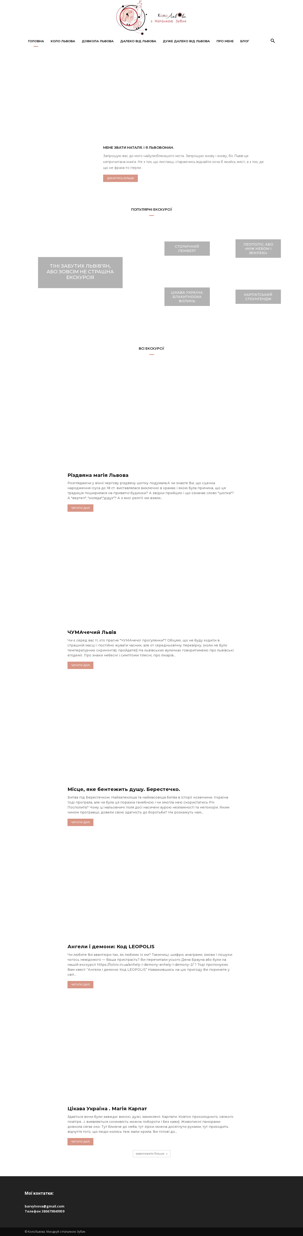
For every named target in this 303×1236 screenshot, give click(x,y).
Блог (244, 41)
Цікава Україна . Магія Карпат (113, 1108)
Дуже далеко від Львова (186, 41)
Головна (36, 41)
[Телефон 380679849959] (152, 1211)
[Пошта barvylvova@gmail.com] (152, 1206)
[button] (273, 41)
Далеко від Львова (138, 41)
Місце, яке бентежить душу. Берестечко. (132, 788)
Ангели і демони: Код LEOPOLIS (117, 946)
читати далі (80, 508)
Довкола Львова (98, 41)
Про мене (225, 41)
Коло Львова (63, 41)
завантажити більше (151, 1154)
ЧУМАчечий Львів (95, 631)
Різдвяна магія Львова (102, 474)
